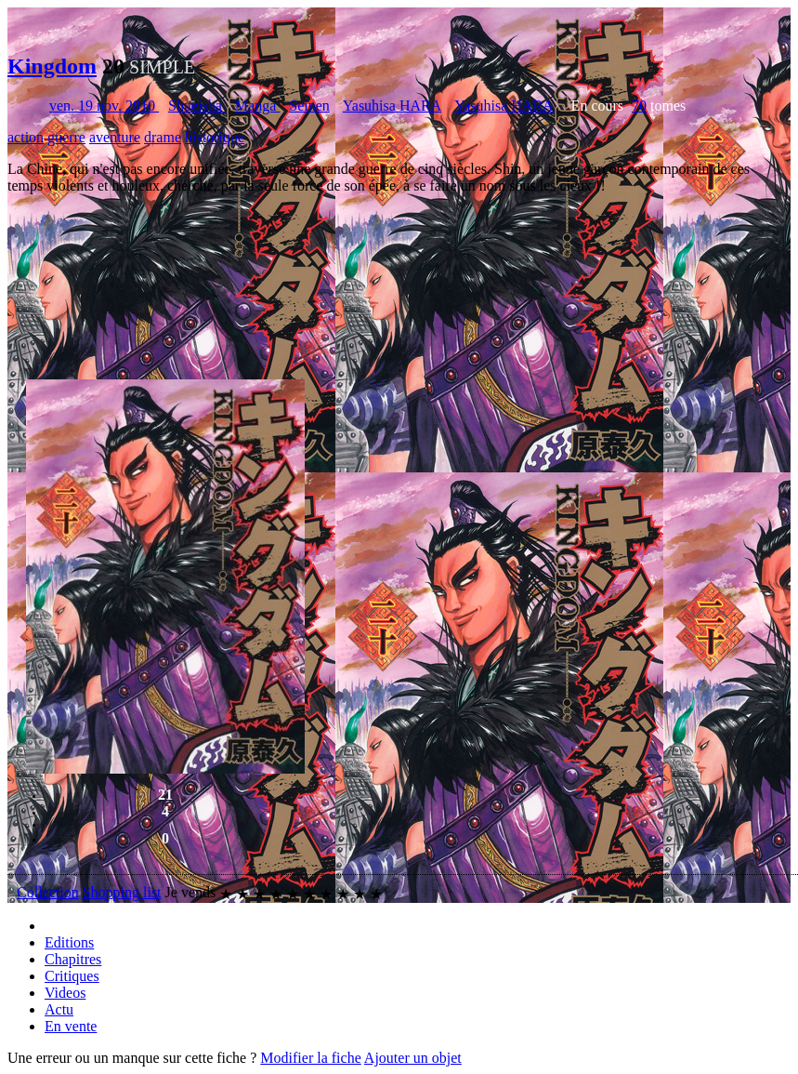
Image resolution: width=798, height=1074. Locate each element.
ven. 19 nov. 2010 (104, 105)
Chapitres (73, 959)
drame (162, 137)
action (25, 137)
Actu (59, 1009)
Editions (69, 942)
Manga (257, 105)
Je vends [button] (190, 892)
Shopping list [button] (122, 892)
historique (214, 137)
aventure (114, 137)
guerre (66, 137)
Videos (65, 993)
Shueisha (197, 105)
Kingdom (52, 66)
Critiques (72, 976)
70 (639, 105)
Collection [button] (48, 892)
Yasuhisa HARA (392, 105)
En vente (71, 1026)
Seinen (309, 105)
